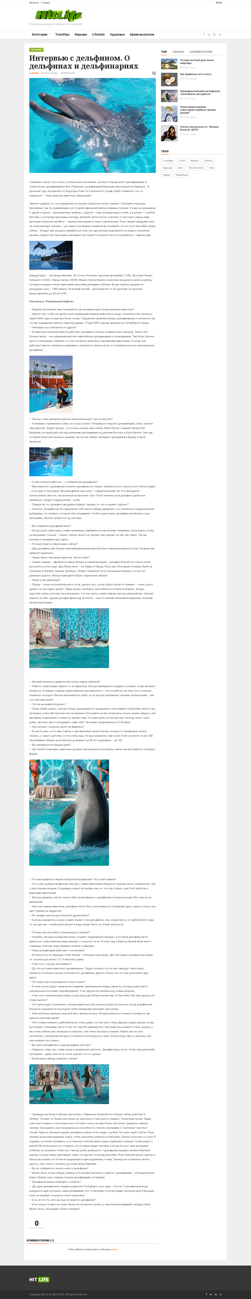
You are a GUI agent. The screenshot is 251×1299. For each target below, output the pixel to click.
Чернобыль (181, 175)
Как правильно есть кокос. (196, 74)
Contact (46, 2)
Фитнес (195, 160)
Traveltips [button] (62, 34)
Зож (211, 167)
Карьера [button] (81, 34)
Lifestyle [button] (98, 34)
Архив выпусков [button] (142, 34)
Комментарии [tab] (201, 52)
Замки (166, 175)
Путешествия (196, 167)
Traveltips (168, 160)
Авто (180, 167)
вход (219, 2)
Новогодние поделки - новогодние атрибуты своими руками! (198, 110)
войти (115, 1249)
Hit (39, 1279)
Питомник (36, 50)
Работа (208, 160)
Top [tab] (164, 52)
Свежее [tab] (178, 52)
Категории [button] (39, 34)
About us (33, 2)
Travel (182, 160)
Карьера (167, 167)
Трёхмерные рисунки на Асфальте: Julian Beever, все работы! (200, 92)
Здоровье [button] (117, 34)
